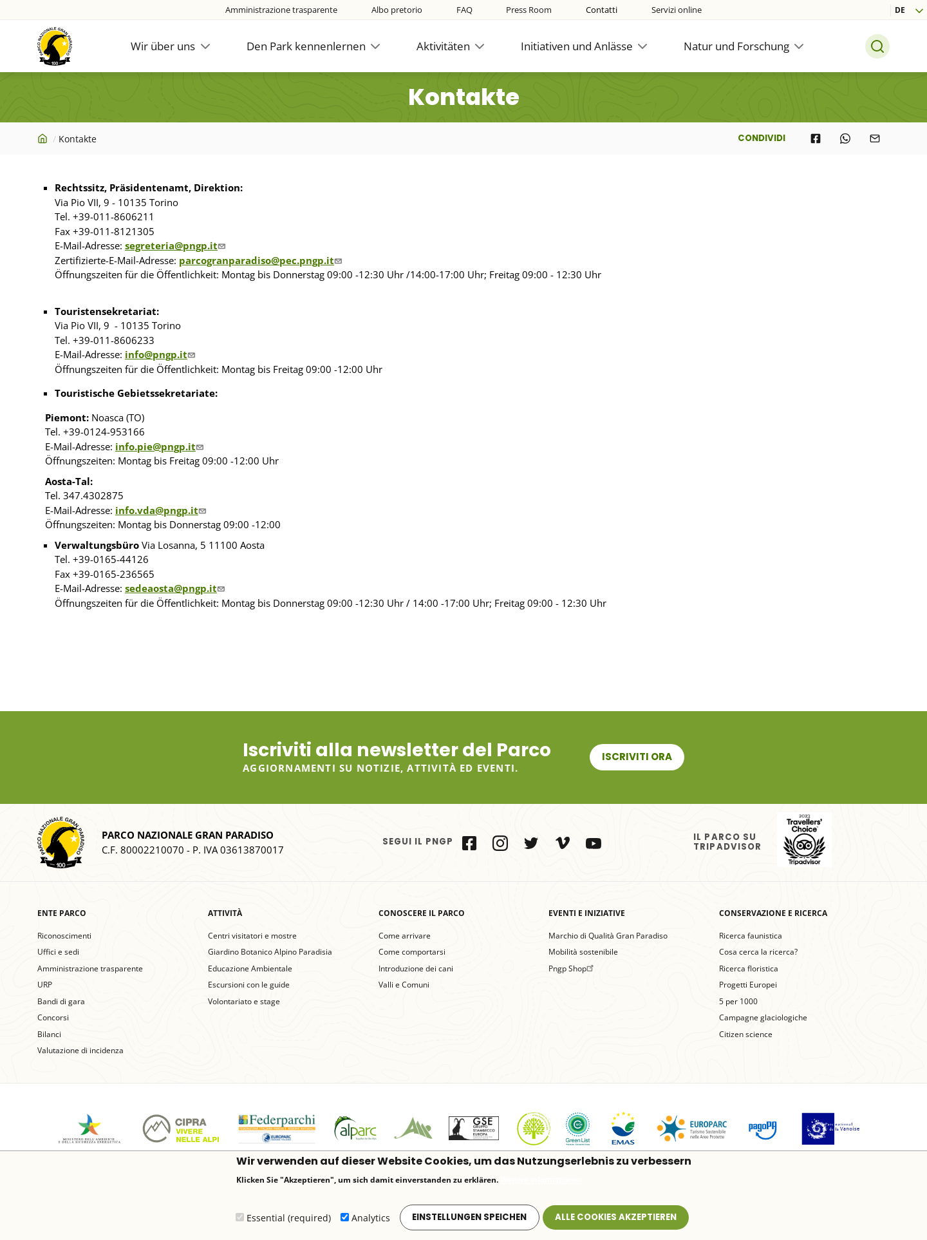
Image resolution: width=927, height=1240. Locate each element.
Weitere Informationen (541, 1182)
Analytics (370, 1220)
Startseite (43, 138)
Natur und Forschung (736, 46)
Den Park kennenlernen (306, 46)
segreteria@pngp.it (177, 245)
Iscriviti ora (637, 756)
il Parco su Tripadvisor (804, 839)
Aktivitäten (443, 46)
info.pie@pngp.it (161, 446)
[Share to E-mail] (875, 138)
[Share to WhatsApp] (845, 138)
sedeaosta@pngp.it (176, 588)
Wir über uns (163, 46)
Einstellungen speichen (469, 1219)
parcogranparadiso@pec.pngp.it (262, 260)
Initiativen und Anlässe (577, 46)
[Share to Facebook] (815, 138)
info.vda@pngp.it (162, 510)
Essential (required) (289, 1220)
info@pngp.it (161, 354)
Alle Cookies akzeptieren (616, 1219)
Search (877, 46)
